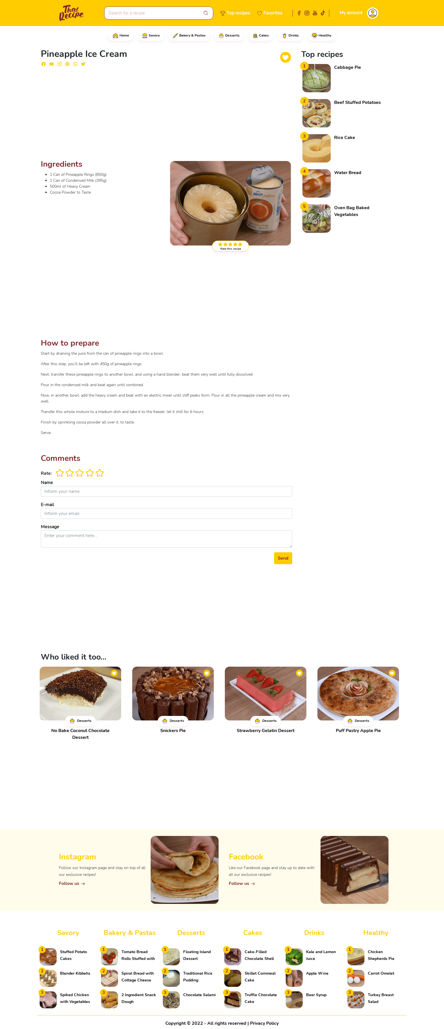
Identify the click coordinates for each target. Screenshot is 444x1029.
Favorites (272, 13)
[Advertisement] (166, 115)
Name (47, 483)
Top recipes (238, 13)
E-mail (47, 505)
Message (50, 527)
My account (351, 13)
